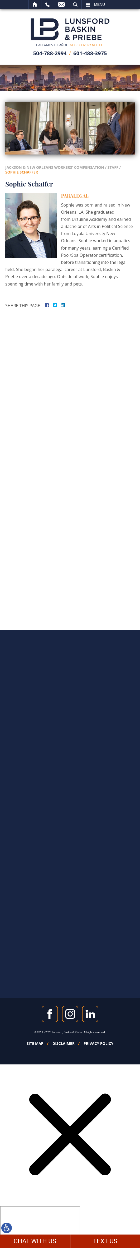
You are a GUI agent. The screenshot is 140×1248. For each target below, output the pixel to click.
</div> (40, 1226)
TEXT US (105, 1241)
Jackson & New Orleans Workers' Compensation (54, 167)
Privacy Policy (98, 1043)
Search (75, 4)
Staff (113, 167)
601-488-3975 (90, 53)
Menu (99, 4)
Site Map (35, 1043)
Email (61, 4)
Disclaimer (63, 1043)
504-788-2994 (50, 53)
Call (47, 4)
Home (35, 4)
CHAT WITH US (34, 1241)
